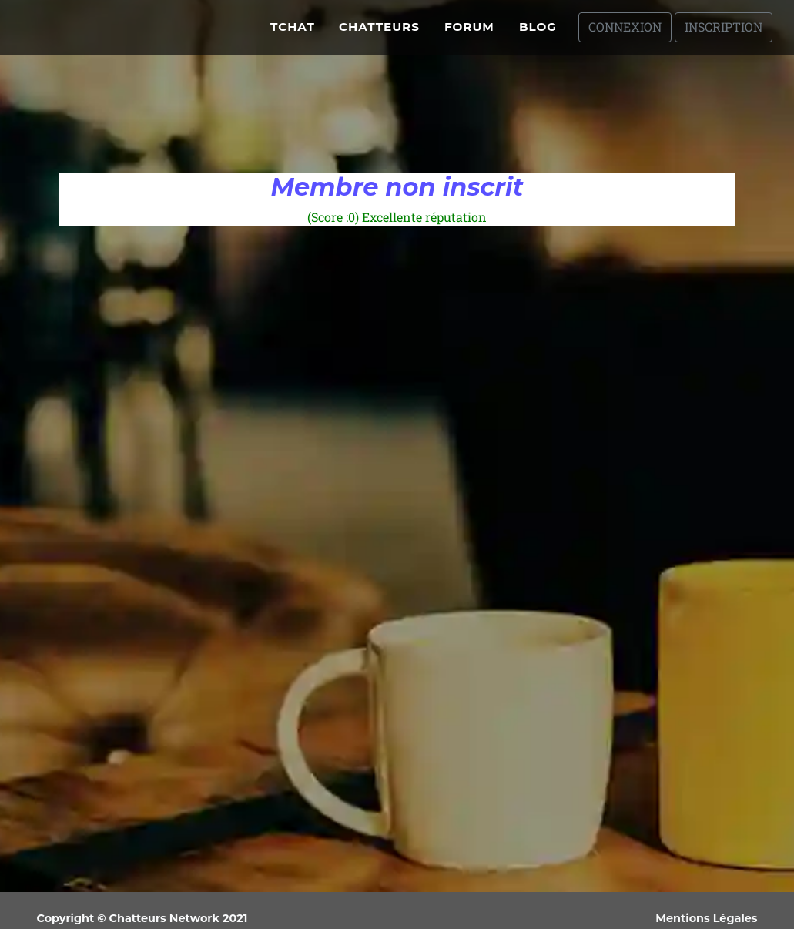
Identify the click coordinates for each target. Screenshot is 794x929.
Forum (469, 32)
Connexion (625, 33)
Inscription (723, 33)
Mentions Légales (706, 918)
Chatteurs (379, 32)
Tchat (292, 32)
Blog (538, 32)
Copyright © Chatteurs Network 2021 (142, 918)
